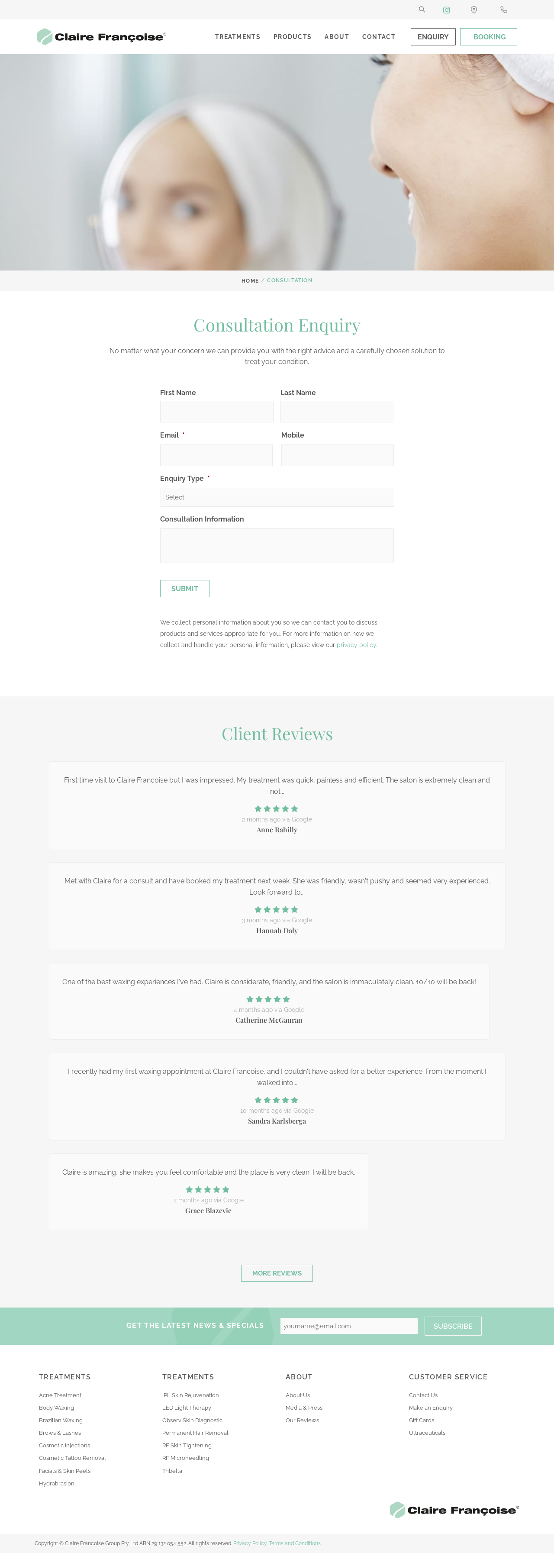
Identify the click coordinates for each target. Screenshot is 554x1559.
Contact (379, 36)
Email (172, 435)
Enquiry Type (185, 478)
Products (293, 36)
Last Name (298, 393)
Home (250, 280)
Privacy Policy (250, 1549)
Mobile (292, 435)
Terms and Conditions (295, 1549)
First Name (178, 393)
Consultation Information (202, 519)
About (337, 36)
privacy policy (356, 644)
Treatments (238, 36)
